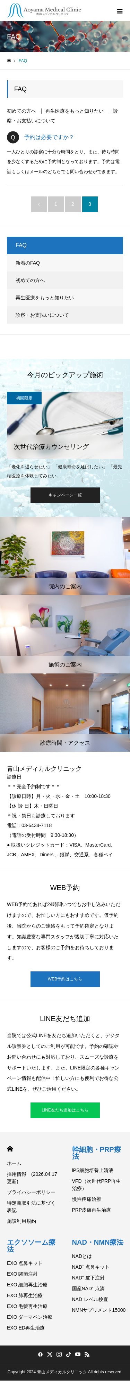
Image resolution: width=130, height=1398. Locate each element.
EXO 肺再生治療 (25, 1295)
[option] (65, 435)
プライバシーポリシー (31, 1192)
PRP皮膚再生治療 (91, 1210)
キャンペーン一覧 (65, 495)
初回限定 (24, 398)
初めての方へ (21, 111)
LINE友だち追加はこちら (65, 1110)
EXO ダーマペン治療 (29, 1317)
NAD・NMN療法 (98, 1242)
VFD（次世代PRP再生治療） (96, 1184)
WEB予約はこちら (65, 979)
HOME (10, 1149)
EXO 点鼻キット (25, 1263)
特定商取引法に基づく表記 (31, 1206)
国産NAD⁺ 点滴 (88, 1288)
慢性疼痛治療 (86, 1199)
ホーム (14, 1163)
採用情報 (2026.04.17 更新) (32, 1177)
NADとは (82, 1256)
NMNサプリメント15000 (99, 1310)
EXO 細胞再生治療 (27, 1284)
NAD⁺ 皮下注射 (88, 1277)
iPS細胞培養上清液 (93, 1170)
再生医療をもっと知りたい (74, 111)
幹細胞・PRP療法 (96, 1153)
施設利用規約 (21, 1221)
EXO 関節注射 (22, 1274)
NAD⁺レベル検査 (90, 1299)
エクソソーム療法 (31, 1245)
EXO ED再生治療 (26, 1328)
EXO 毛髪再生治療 (27, 1306)
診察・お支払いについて (42, 315)
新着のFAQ (28, 263)
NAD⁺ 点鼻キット (91, 1267)
